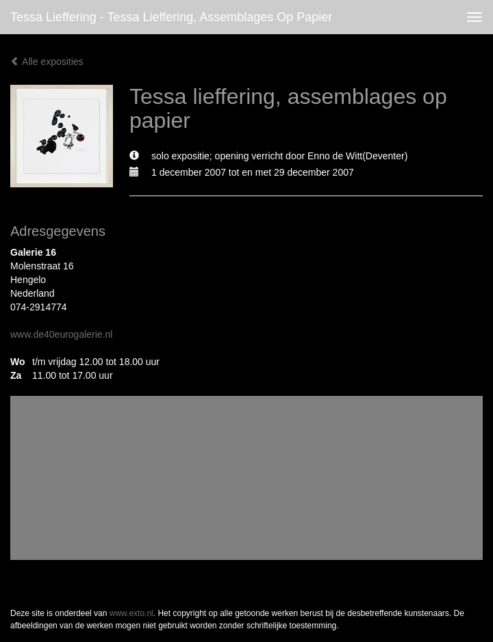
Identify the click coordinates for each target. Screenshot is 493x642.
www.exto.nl (131, 613)
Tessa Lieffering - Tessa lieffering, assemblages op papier (171, 17)
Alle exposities (47, 61)
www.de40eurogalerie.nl (61, 334)
